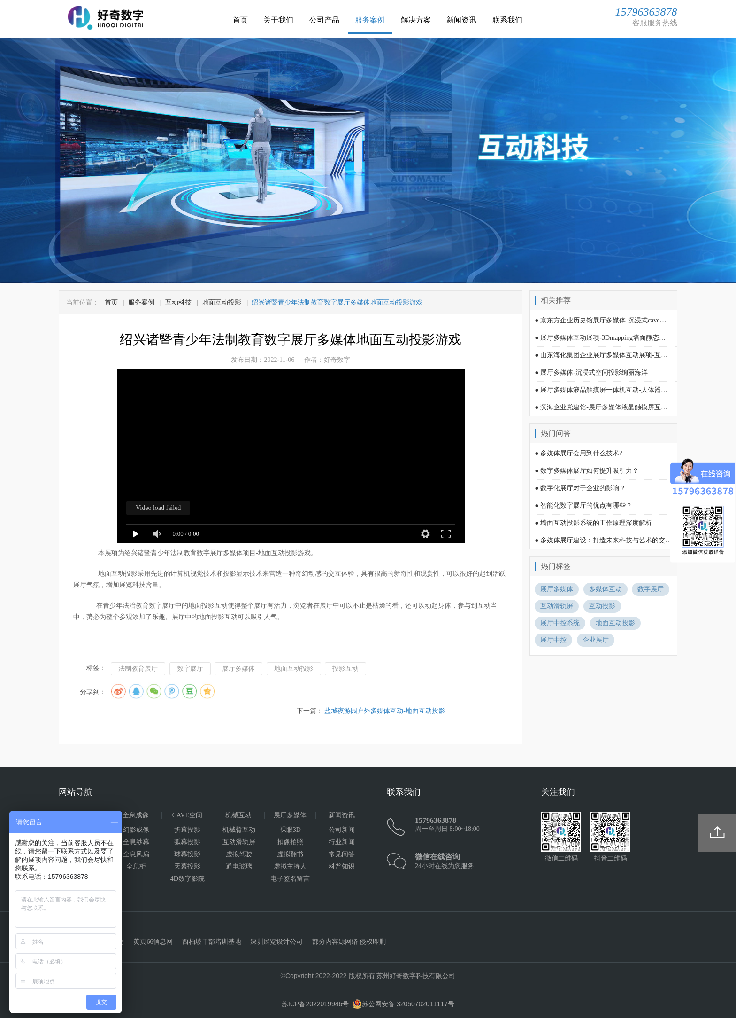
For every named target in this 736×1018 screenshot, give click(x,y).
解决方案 (416, 20)
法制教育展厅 (138, 668)
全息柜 (136, 866)
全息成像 (136, 815)
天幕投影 (187, 866)
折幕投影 (187, 829)
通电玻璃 (239, 866)
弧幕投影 (187, 842)
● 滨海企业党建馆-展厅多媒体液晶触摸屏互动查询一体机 (617, 407)
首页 (240, 20)
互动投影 (602, 606)
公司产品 (324, 20)
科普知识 (342, 866)
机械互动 (238, 815)
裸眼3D (290, 829)
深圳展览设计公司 (276, 941)
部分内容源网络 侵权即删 (349, 941)
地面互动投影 (221, 302)
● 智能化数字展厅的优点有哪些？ (583, 505)
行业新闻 (342, 842)
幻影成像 (136, 829)
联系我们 (507, 20)
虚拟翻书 (290, 854)
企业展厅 (596, 639)
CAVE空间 (187, 815)
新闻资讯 (461, 20)
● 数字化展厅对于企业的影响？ (580, 488)
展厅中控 (553, 639)
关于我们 (278, 20)
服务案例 (370, 20)
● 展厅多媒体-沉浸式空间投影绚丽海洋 (591, 372)
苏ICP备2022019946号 (315, 1004)
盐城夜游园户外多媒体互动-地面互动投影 (384, 710)
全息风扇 (136, 854)
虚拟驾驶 (239, 854)
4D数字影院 (187, 878)
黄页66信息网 (153, 941)
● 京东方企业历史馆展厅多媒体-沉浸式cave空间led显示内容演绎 (627, 320)
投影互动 (345, 668)
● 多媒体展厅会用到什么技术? (578, 453)
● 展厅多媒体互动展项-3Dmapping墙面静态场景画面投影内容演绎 (630, 337)
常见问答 (342, 854)
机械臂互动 (238, 829)
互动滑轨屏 (556, 606)
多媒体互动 (605, 589)
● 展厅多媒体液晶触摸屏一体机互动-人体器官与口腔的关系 (621, 389)
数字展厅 (190, 668)
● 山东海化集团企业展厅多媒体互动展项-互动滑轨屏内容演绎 (624, 355)
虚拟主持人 (290, 866)
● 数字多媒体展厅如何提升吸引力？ (587, 470)
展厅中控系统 (560, 622)
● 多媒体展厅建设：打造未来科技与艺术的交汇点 (606, 540)
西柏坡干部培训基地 (211, 941)
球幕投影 (187, 854)
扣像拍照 (290, 842)
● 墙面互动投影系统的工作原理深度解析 (593, 522)
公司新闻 (342, 829)
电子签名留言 (290, 878)
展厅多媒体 (238, 668)
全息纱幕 (136, 842)
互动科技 (178, 302)
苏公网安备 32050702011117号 (403, 1004)
